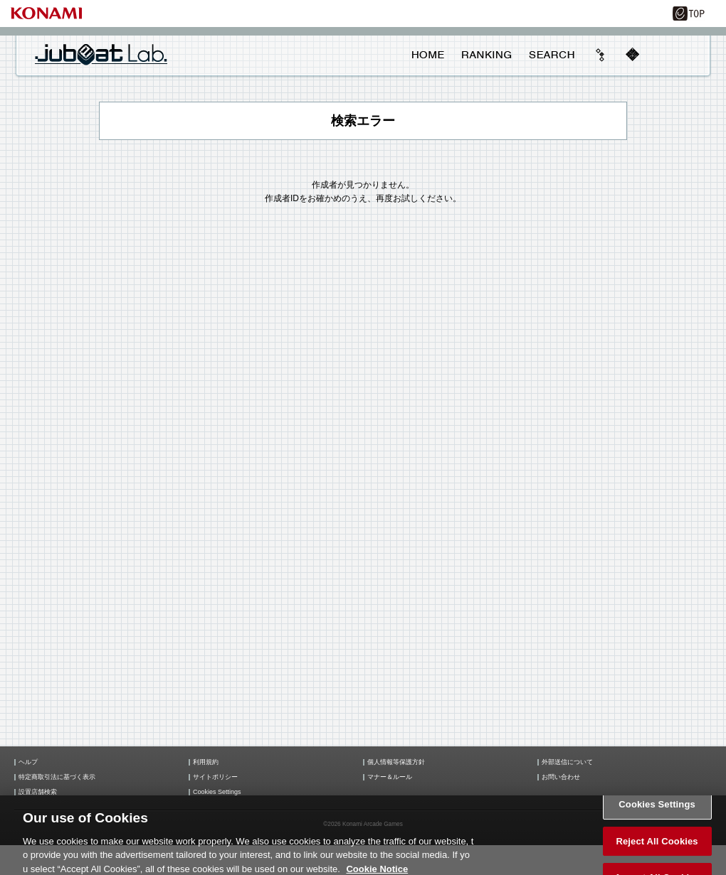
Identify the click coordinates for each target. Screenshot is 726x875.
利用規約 (206, 762)
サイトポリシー (215, 777)
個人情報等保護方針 (396, 762)
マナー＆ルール (389, 777)
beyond (601, 54)
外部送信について (567, 762)
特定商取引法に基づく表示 (57, 777)
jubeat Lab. (101, 54)
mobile (632, 54)
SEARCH (551, 54)
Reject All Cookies (657, 845)
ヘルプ (28, 762)
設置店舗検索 (38, 792)
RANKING (486, 54)
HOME (428, 54)
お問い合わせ (561, 777)
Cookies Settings (217, 792)
